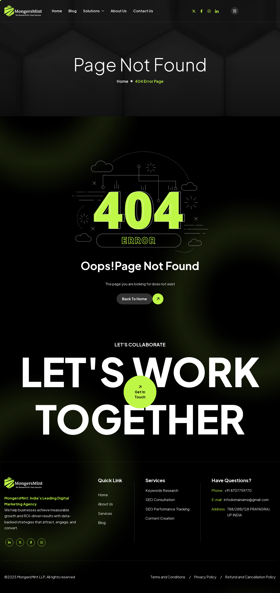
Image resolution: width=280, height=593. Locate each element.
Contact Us (143, 11)
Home (57, 11)
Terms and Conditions (167, 577)
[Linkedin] (217, 10)
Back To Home (134, 298)
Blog (72, 11)
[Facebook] (201, 10)
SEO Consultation (160, 499)
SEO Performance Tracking (167, 509)
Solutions (93, 11)
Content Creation (159, 518)
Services (105, 513)
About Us (119, 11)
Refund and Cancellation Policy (250, 577)
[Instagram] (209, 10)
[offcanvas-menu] (235, 11)
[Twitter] (194, 10)
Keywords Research (161, 490)
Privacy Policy (205, 577)
